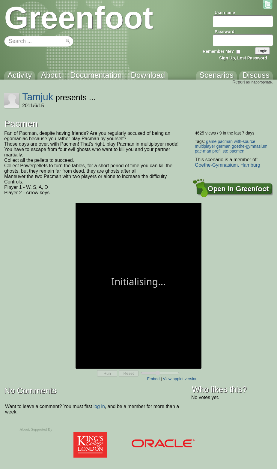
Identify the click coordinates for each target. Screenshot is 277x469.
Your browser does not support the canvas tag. (138, 285)
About (24, 429)
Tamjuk (37, 96)
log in (99, 406)
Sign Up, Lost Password (243, 58)
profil (216, 151)
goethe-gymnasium (249, 146)
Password (224, 31)
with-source (244, 141)
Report (238, 82)
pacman (225, 141)
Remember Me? (218, 51)
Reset (128, 373)
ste (225, 151)
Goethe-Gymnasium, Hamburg (227, 165)
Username (225, 12)
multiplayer (205, 146)
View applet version (180, 379)
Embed (153, 379)
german (223, 146)
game (211, 141)
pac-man (203, 151)
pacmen (236, 151)
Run (107, 373)
